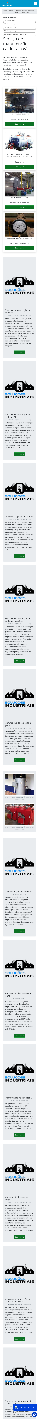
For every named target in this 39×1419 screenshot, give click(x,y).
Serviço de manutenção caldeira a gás (15, 34)
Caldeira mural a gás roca (11, 24)
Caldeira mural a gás (10, 27)
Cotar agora (19, 124)
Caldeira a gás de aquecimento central (15, 31)
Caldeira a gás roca (9, 20)
